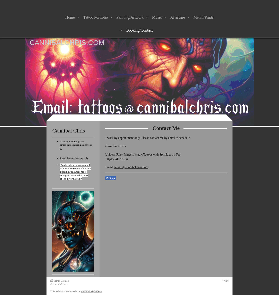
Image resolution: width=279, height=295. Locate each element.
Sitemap (64, 280)
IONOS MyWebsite (92, 291)
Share (110, 178)
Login (226, 280)
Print (54, 280)
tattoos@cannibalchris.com (131, 167)
